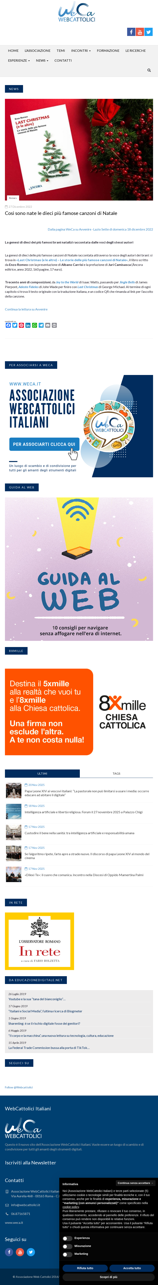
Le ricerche (135, 50)
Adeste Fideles (28, 287)
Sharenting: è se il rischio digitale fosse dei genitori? (44, 1023)
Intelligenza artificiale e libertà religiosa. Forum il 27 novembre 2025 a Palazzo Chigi (84, 812)
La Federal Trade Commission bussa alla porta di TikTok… (49, 1048)
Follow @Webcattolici (19, 1087)
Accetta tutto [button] (132, 1268)
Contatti (63, 60)
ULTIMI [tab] (42, 773)
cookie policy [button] (71, 1207)
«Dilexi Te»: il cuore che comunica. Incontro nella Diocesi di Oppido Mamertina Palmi (84, 875)
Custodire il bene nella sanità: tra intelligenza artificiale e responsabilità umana (79, 833)
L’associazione (37, 50)
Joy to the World (67, 282)
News (40, 60)
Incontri (79, 50)
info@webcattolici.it (25, 1205)
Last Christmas (88, 287)
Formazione (108, 50)
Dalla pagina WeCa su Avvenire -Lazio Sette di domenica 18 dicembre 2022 (100, 229)
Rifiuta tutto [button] (85, 1268)
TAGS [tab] (116, 773)
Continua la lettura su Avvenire (26, 309)
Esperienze (17, 60)
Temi (61, 50)
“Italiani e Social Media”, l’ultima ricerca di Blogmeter (45, 1011)
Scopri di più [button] (108, 1277)
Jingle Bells (127, 282)
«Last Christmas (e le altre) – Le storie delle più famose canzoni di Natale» (72, 260)
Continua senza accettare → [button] (135, 1183)
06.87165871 (20, 1214)
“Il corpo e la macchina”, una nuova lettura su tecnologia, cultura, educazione (61, 1035)
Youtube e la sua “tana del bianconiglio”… (37, 999)
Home (13, 50)
